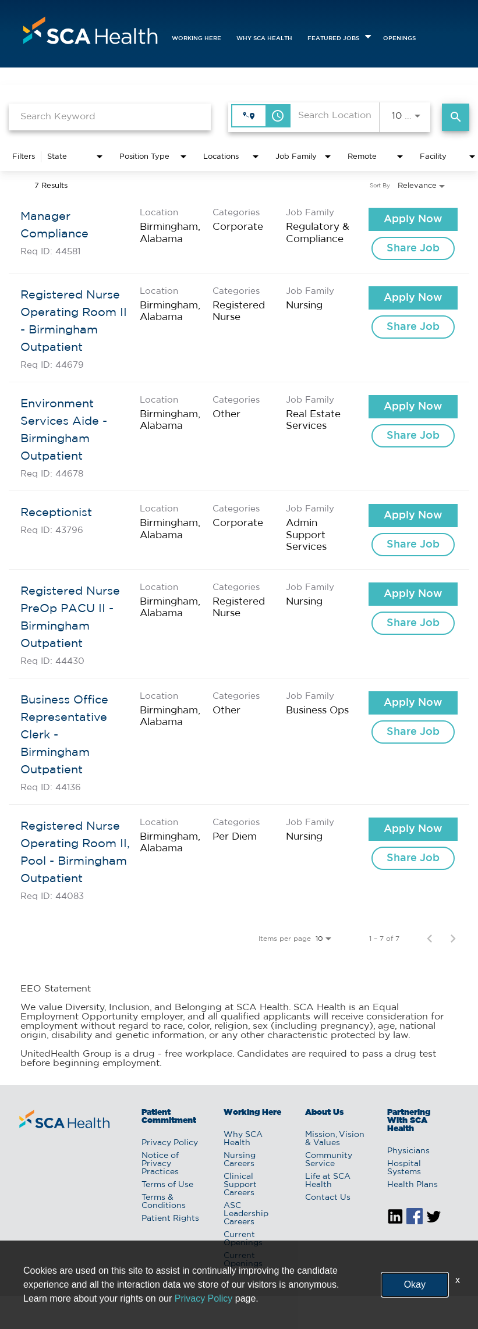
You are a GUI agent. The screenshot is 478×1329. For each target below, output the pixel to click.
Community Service (328, 1160)
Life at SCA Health (327, 1180)
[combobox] (109, 116)
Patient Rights (170, 1218)
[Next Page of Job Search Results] (453, 938)
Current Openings (243, 1239)
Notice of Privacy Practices (160, 1164)
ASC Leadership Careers (246, 1214)
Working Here (196, 38)
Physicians (408, 1151)
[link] (239, 234)
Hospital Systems (404, 1168)
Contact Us (327, 1197)
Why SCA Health (264, 38)
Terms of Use (167, 1185)
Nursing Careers (240, 1160)
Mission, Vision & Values (334, 1139)
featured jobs (333, 38)
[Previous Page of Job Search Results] (429, 938)
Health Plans (412, 1185)
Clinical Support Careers (240, 1184)
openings (399, 38)
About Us (324, 1112)
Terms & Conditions (163, 1201)
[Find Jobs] (455, 117)
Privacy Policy (169, 1143)
